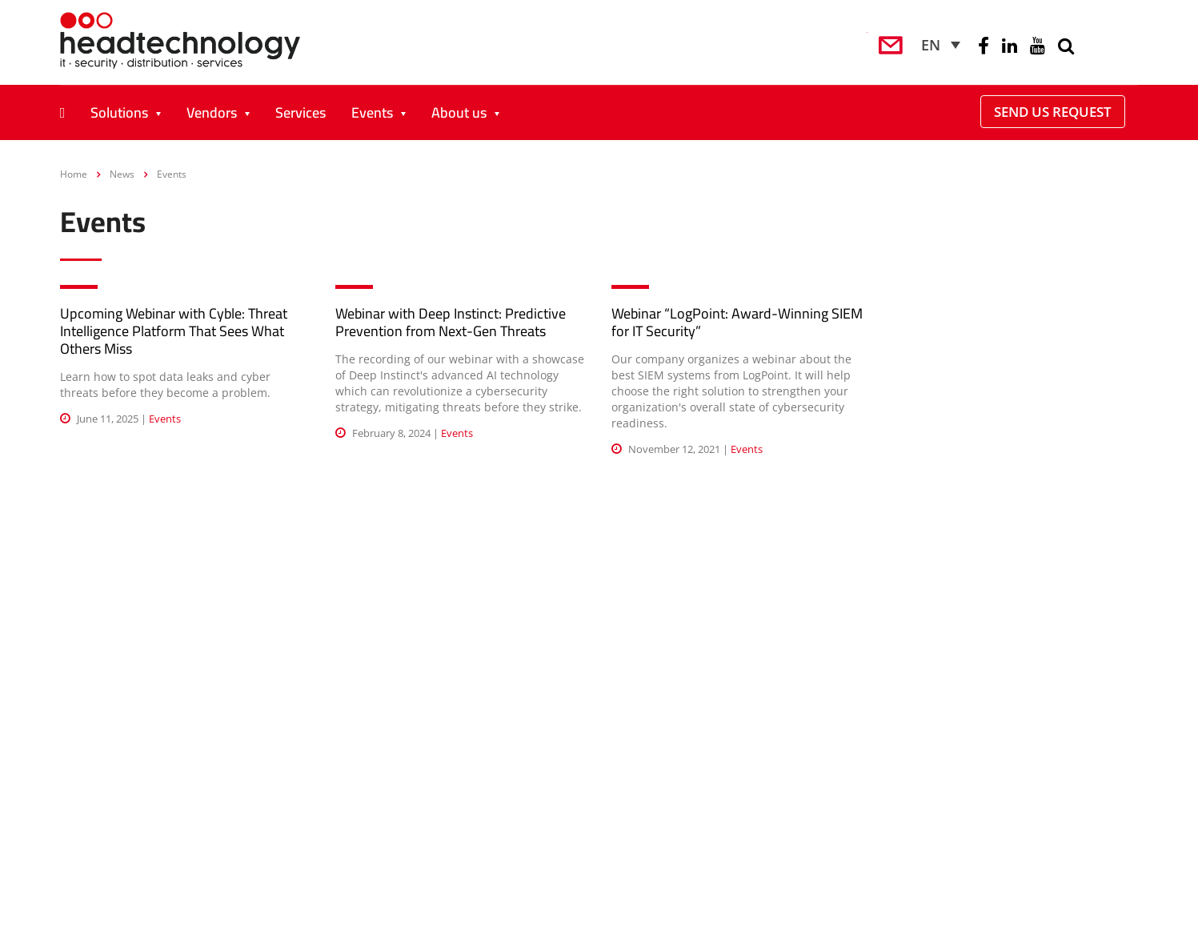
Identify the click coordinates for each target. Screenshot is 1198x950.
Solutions (119, 112)
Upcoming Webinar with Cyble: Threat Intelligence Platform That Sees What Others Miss (173, 331)
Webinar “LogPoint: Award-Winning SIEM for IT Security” (737, 322)
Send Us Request (1053, 111)
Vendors (211, 112)
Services (300, 112)
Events (372, 112)
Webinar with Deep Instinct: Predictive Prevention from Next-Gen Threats (450, 322)
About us (459, 112)
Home (73, 174)
